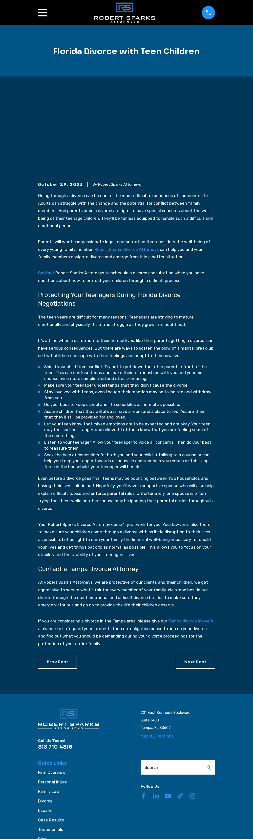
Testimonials (50, 753)
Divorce (45, 724)
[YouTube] (168, 719)
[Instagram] (192, 719)
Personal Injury (52, 705)
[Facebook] (144, 719)
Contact (46, 196)
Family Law (49, 715)
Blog (42, 762)
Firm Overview (52, 696)
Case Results (51, 743)
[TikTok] (180, 719)
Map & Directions (157, 659)
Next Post (195, 585)
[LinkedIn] (156, 719)
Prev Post (57, 585)
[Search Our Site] (209, 691)
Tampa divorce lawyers (190, 544)
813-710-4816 (55, 670)
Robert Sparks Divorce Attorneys (126, 172)
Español (46, 734)
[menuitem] (45, 828)
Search (151, 690)
